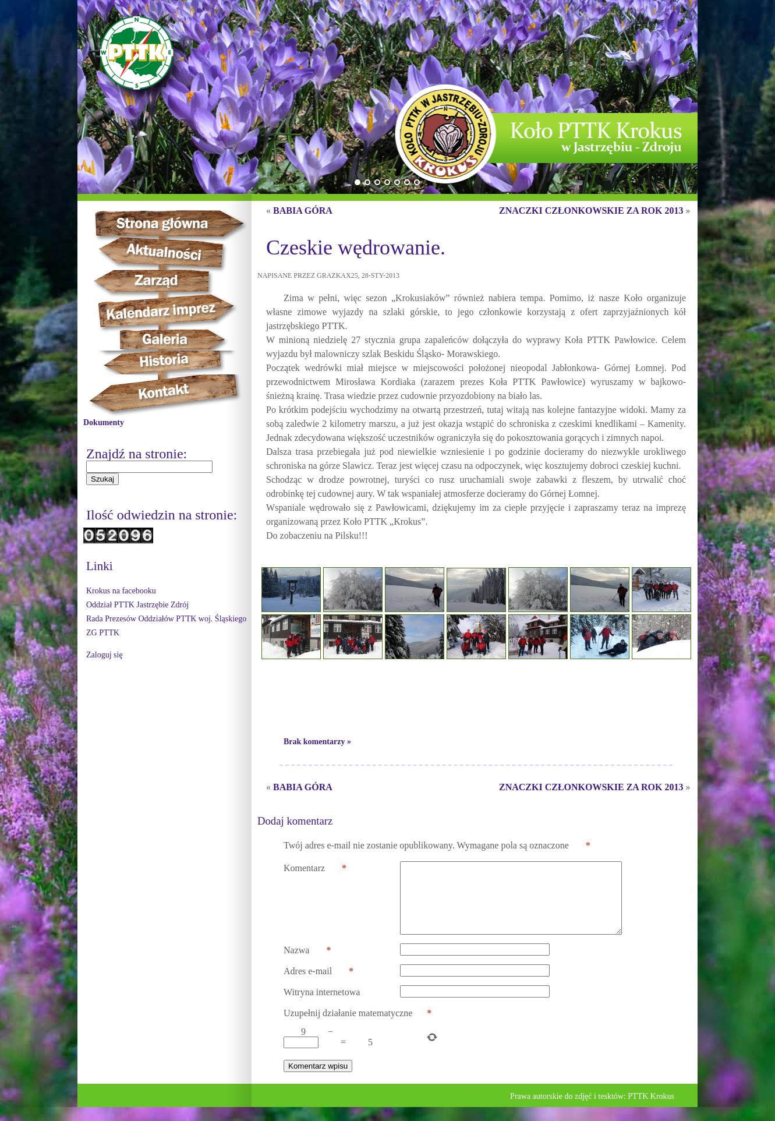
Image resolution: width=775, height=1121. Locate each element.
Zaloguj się (104, 654)
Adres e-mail (318, 985)
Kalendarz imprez (171, 311)
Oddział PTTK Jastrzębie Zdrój (137, 604)
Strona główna (180, 223)
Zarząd (166, 281)
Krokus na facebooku (121, 590)
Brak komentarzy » (317, 741)
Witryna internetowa (322, 1006)
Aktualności (168, 252)
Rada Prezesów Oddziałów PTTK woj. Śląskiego (166, 618)
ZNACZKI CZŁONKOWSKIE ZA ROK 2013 (591, 210)
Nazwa (307, 964)
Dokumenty (103, 422)
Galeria (165, 339)
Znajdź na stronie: (136, 453)
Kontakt (170, 395)
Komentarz (315, 868)
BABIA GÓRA (302, 210)
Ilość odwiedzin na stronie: (161, 514)
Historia (176, 362)
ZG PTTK (102, 632)
